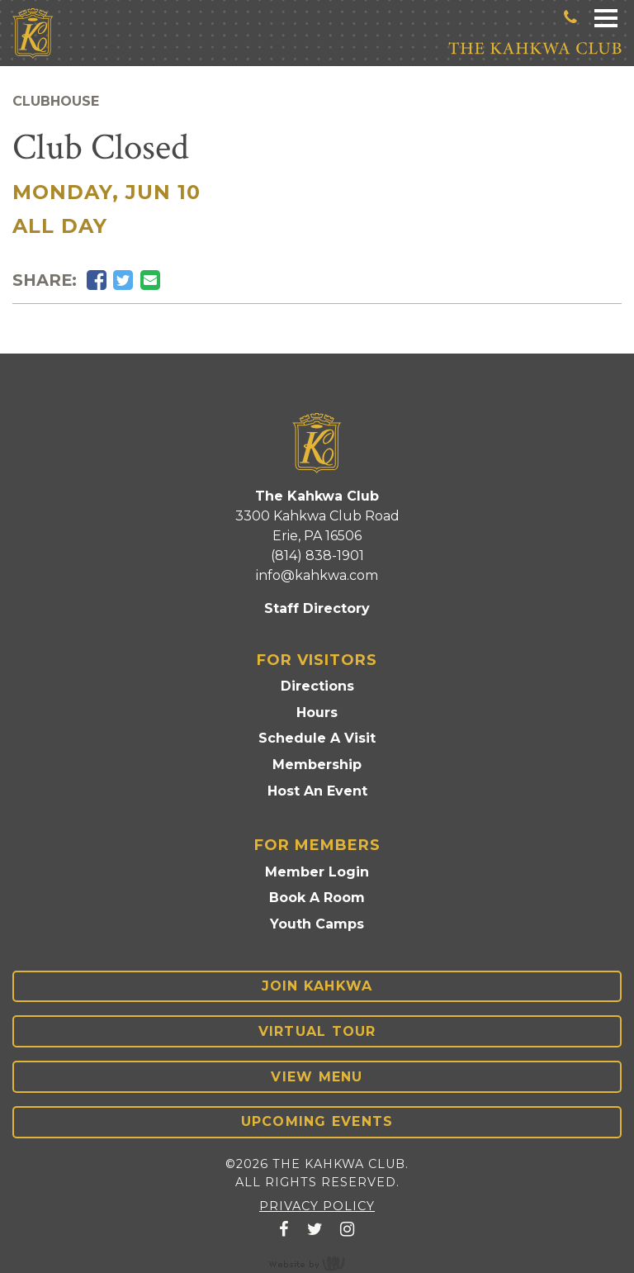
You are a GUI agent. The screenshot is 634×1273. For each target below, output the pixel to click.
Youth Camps (317, 924)
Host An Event (317, 791)
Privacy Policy (317, 1206)
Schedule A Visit (317, 738)
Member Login (317, 872)
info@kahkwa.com (317, 575)
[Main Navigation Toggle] (606, 17)
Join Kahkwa (317, 986)
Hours (317, 712)
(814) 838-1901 (317, 555)
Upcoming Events (317, 1121)
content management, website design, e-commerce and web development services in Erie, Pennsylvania (317, 1263)
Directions (317, 686)
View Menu (316, 1077)
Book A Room (317, 897)
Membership (317, 764)
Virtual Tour (317, 1031)
